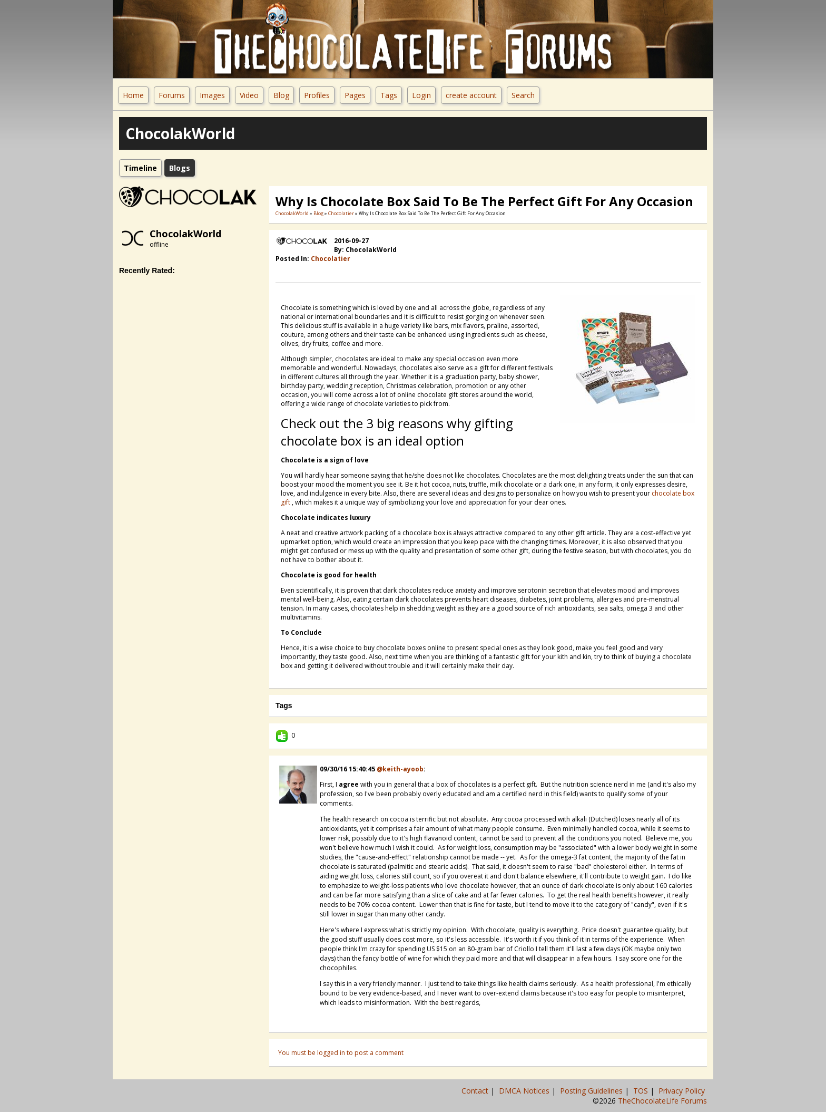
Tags (388, 95)
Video (249, 95)
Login (421, 95)
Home (133, 95)
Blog (281, 95)
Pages (355, 95)
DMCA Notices (525, 1091)
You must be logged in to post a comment (341, 1052)
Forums (172, 95)
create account (471, 95)
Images (212, 95)
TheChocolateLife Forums (662, 1101)
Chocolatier (341, 213)
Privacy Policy (682, 1091)
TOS (641, 1091)
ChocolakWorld (185, 233)
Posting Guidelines (592, 1091)
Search (523, 95)
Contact (475, 1091)
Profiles (317, 95)
